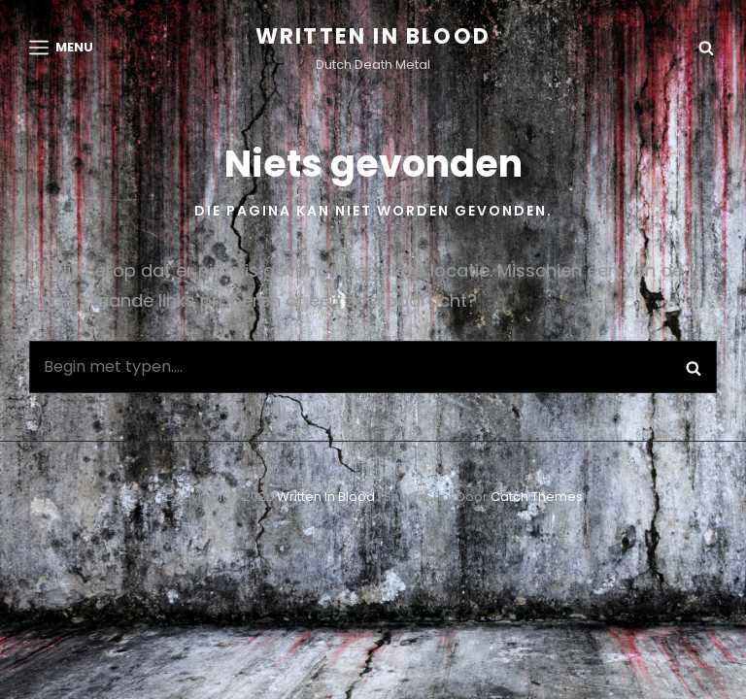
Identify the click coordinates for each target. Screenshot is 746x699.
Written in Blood (373, 36)
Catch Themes (537, 496)
